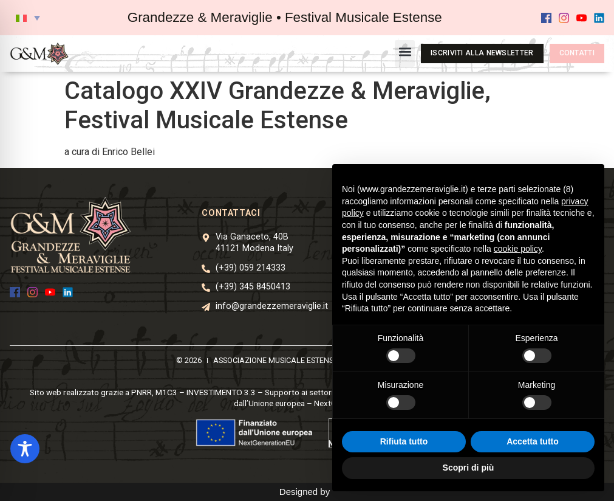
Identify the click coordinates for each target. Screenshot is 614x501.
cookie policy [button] (518, 249)
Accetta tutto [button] (533, 441)
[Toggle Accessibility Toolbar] (25, 449)
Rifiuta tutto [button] (404, 441)
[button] (28, 18)
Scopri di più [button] (468, 467)
